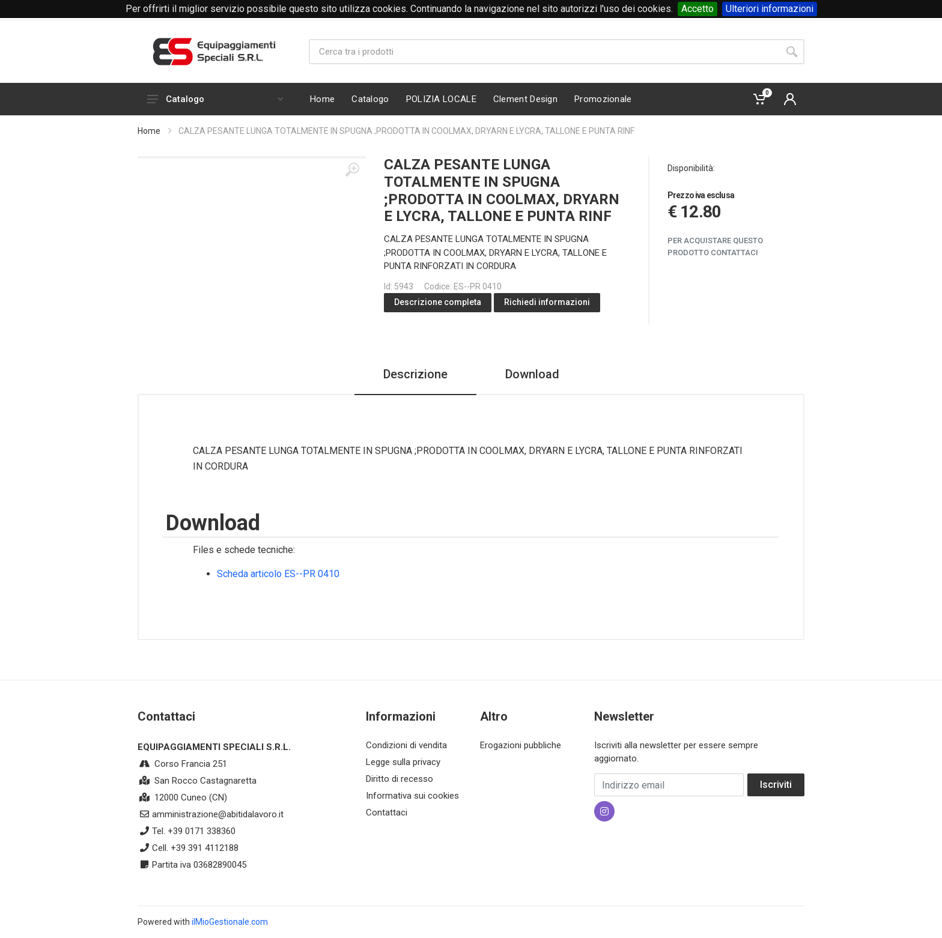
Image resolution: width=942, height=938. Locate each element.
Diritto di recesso (399, 778)
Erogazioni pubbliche (520, 745)
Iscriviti (776, 784)
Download (532, 374)
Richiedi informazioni (547, 302)
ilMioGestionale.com (230, 922)
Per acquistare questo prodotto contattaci (715, 246)
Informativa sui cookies (412, 795)
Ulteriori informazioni (769, 8)
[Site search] (544, 51)
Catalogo (215, 99)
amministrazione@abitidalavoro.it (218, 814)
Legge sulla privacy (403, 762)
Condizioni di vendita (406, 745)
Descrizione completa (437, 302)
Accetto (697, 8)
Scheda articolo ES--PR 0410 (278, 573)
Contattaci (386, 812)
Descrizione (415, 374)
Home (149, 131)
